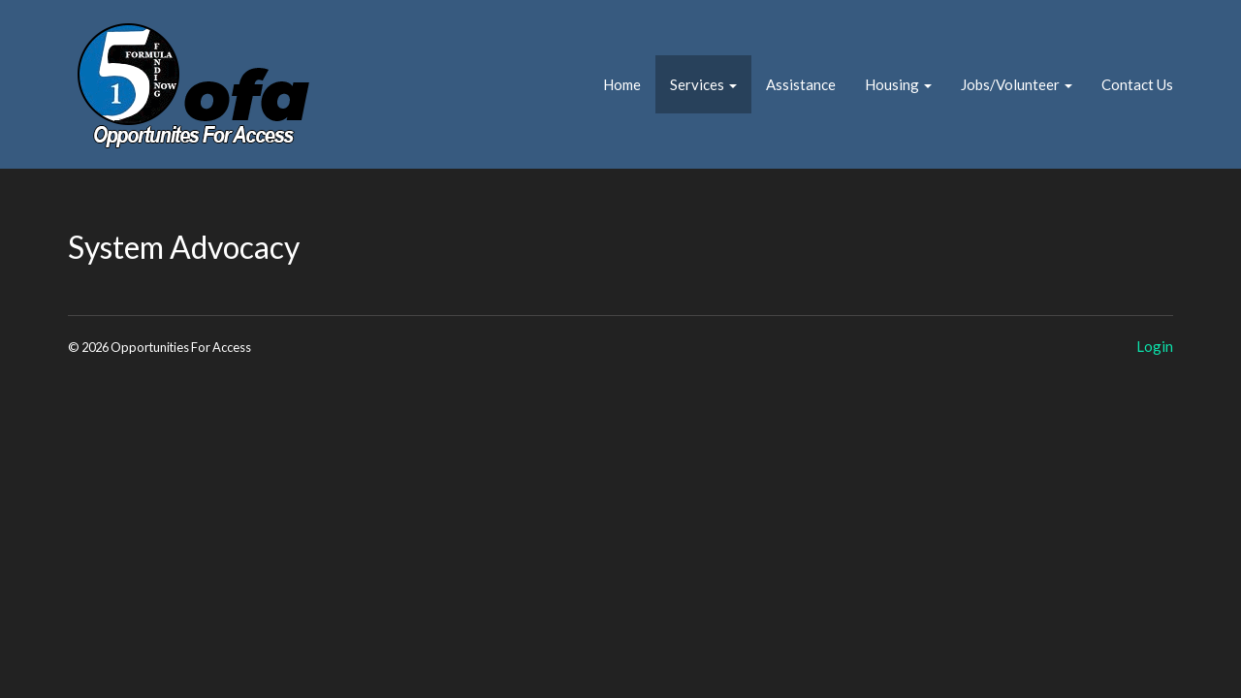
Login (1154, 346)
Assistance (801, 84)
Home (622, 84)
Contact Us (1137, 84)
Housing (898, 84)
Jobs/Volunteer (1016, 84)
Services (703, 84)
